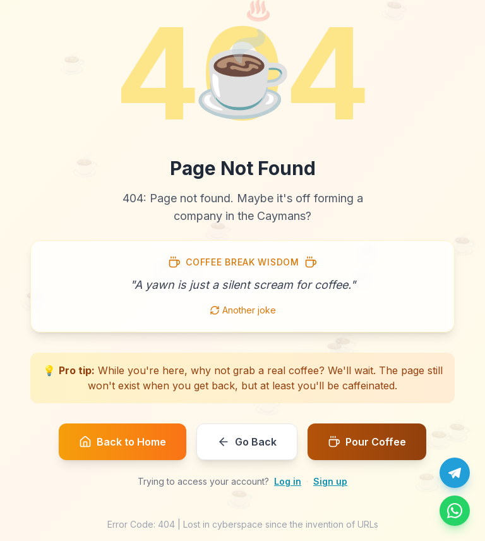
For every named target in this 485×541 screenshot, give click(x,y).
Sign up (330, 481)
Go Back (247, 441)
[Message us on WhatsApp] (455, 510)
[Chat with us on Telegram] (455, 473)
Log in (287, 481)
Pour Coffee (367, 441)
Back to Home (122, 441)
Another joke (243, 310)
